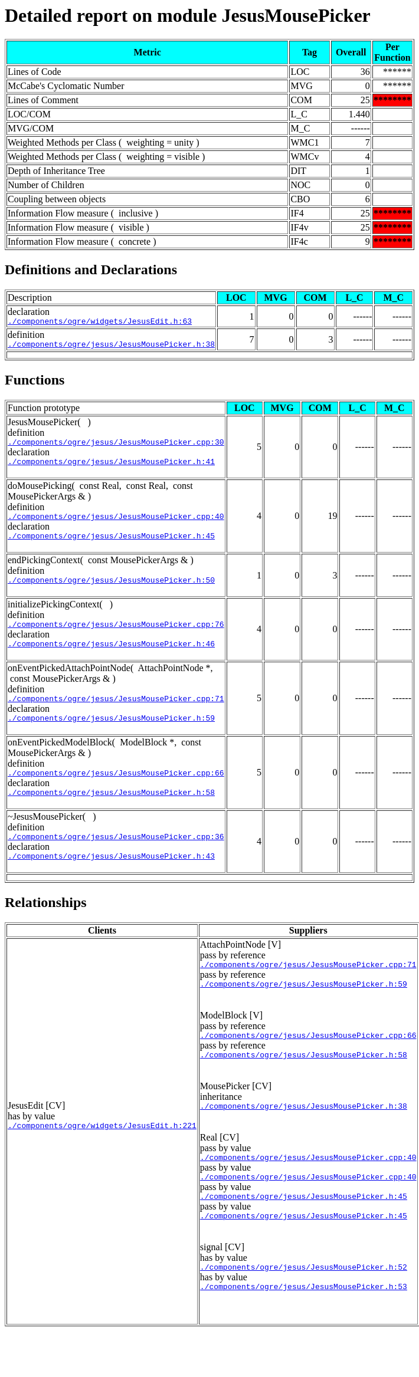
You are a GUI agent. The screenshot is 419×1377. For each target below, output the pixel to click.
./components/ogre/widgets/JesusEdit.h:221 (102, 1162)
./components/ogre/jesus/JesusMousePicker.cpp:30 (116, 447)
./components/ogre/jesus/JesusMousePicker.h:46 (111, 659)
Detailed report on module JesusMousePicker (188, 15)
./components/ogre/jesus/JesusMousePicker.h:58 (111, 815)
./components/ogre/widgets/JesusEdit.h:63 (100, 322)
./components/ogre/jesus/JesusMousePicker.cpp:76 (116, 638)
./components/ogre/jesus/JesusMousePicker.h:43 (111, 882)
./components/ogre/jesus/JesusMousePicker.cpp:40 (116, 525)
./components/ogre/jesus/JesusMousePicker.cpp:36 (116, 861)
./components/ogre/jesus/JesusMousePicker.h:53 (303, 1332)
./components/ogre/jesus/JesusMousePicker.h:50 (111, 592)
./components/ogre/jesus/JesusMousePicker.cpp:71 (116, 716)
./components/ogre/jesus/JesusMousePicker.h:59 (111, 737)
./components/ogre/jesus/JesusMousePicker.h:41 (111, 468)
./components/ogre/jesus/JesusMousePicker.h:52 (303, 1311)
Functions (34, 383)
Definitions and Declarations (91, 269)
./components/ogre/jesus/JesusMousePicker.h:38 (111, 347)
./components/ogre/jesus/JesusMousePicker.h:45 (111, 546)
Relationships (46, 928)
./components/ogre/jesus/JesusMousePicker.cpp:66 (116, 793)
